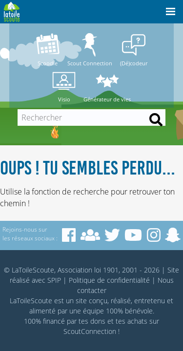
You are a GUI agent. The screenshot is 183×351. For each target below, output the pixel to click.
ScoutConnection (89, 331)
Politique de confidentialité (109, 280)
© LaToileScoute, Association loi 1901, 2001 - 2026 (82, 269)
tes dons (92, 321)
